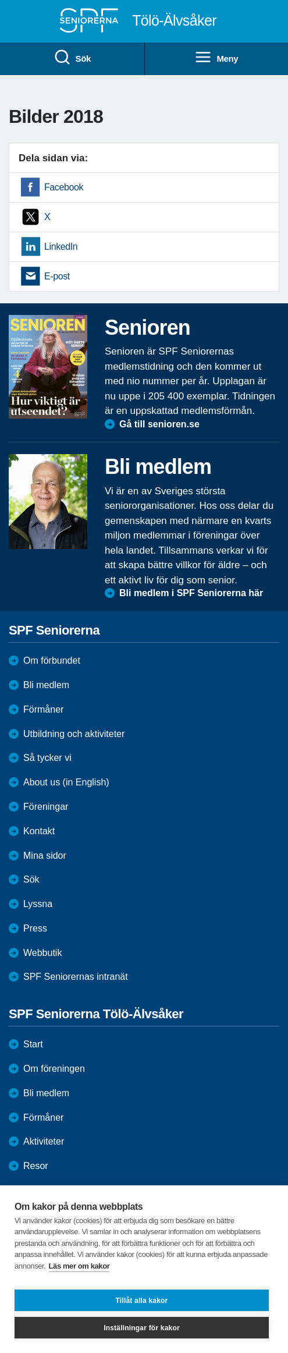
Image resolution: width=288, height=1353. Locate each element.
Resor (35, 1166)
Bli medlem (46, 685)
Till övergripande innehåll (0, 0)
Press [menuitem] (35, 928)
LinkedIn (60, 247)
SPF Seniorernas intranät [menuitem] (75, 977)
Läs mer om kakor (79, 1266)
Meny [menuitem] (216, 57)
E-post (57, 276)
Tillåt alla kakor (142, 1301)
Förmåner (43, 709)
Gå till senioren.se (159, 424)
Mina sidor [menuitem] (44, 855)
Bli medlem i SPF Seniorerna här (191, 593)
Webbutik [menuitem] (42, 953)
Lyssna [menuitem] (37, 904)
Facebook (63, 187)
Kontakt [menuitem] (39, 831)
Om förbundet (51, 660)
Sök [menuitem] (72, 57)
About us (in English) (66, 782)
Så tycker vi (47, 758)
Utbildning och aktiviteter (74, 734)
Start (33, 1044)
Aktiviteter (43, 1141)
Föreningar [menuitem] (45, 807)
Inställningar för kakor (142, 1328)
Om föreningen (54, 1069)
